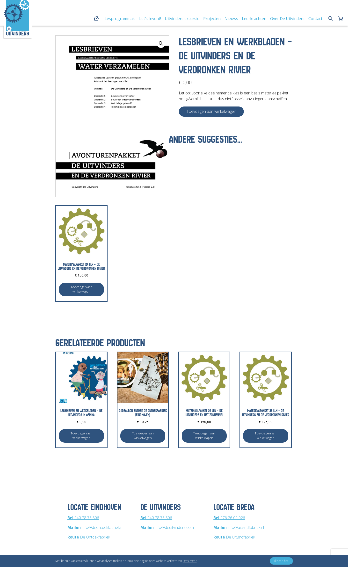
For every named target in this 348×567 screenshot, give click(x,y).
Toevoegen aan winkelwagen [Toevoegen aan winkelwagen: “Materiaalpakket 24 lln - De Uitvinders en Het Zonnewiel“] (204, 435)
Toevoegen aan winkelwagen (211, 111)
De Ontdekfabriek (88, 537)
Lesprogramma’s (120, 18)
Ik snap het (281, 561)
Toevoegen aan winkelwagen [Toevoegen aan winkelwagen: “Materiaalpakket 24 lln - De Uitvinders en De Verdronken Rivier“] (81, 289)
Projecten (212, 18)
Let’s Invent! (150, 18)
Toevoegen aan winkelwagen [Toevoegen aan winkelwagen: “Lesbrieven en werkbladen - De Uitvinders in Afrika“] (81, 435)
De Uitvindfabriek (234, 537)
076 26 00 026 (229, 517)
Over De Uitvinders (287, 18)
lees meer (190, 561)
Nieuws (231, 18)
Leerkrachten (254, 18)
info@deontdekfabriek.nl (95, 527)
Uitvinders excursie (182, 18)
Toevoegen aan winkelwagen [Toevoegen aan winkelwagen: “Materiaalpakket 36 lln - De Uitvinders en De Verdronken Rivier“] (265, 435)
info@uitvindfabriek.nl (238, 527)
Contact (315, 18)
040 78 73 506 (83, 517)
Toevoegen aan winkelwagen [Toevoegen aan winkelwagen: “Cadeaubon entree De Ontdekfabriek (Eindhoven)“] (143, 435)
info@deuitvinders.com (167, 527)
